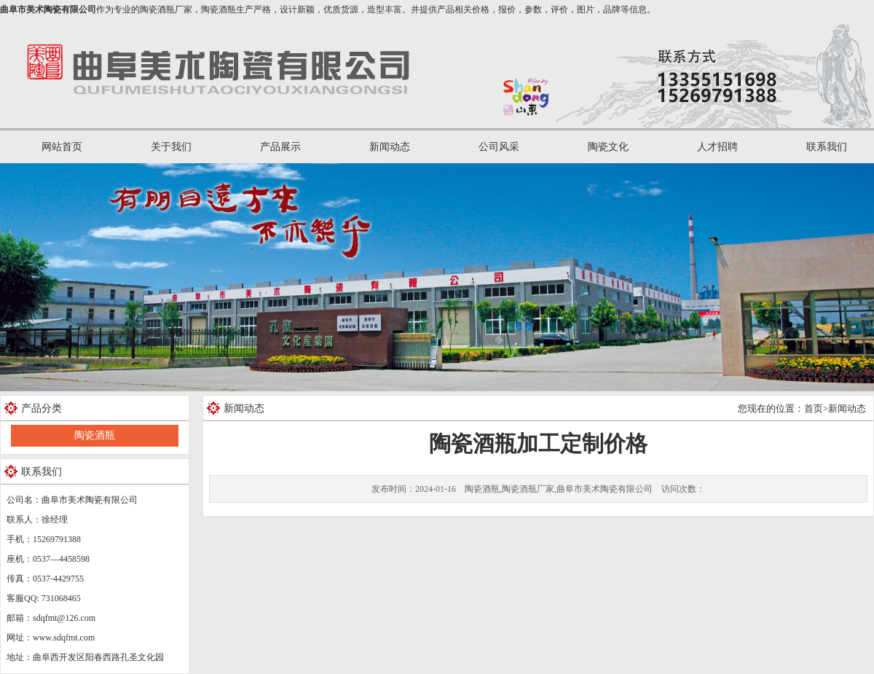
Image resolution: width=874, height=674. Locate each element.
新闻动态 (389, 146)
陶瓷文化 (608, 146)
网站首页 (62, 146)
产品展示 (280, 146)
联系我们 (826, 146)
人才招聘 (717, 146)
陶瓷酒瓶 (94, 435)
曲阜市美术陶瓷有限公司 (48, 9)
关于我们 (171, 146)
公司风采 (499, 146)
